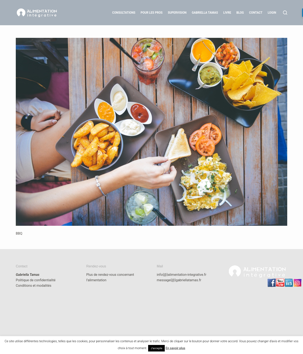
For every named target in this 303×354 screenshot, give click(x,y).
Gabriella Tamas (205, 12)
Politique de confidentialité (36, 280)
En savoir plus (175, 348)
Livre (227, 12)
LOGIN (272, 12)
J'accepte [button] (156, 348)
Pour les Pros (151, 12)
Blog (240, 12)
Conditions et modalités (33, 286)
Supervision (177, 12)
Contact (255, 12)
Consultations (123, 12)
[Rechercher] (285, 13)
